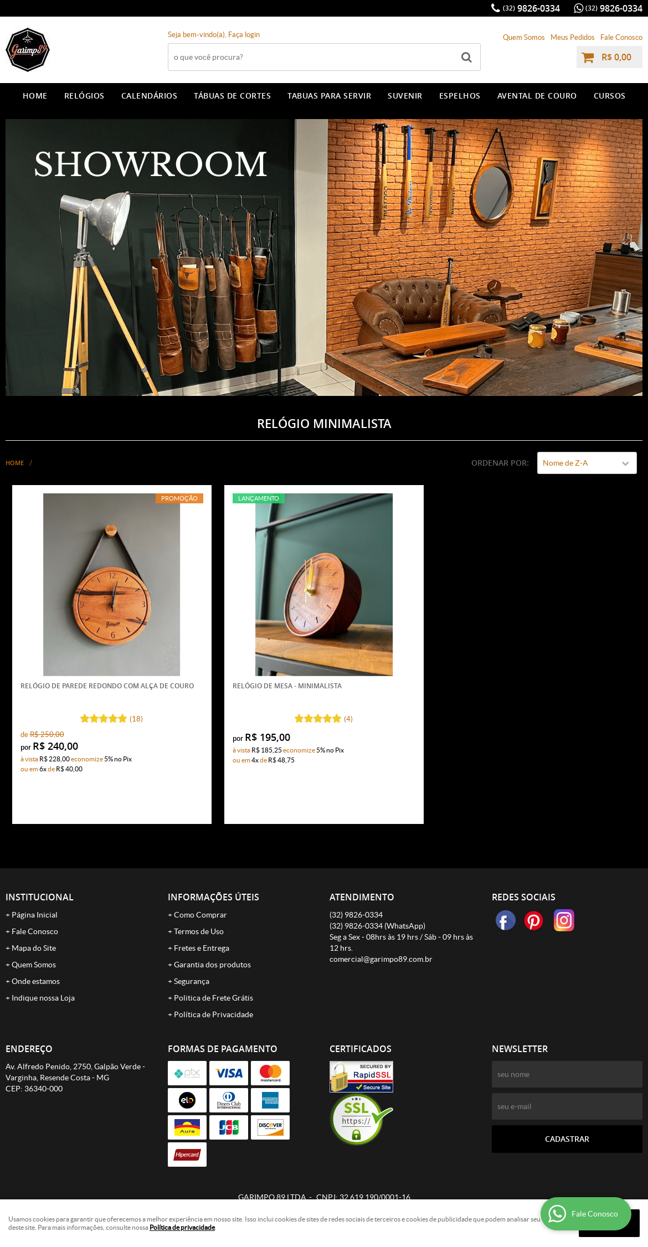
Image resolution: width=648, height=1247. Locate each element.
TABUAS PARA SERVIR (329, 95)
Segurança (191, 981)
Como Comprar (200, 914)
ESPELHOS (460, 95)
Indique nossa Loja (43, 997)
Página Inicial (35, 914)
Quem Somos (524, 37)
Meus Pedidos (573, 37)
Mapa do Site (34, 948)
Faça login (244, 34)
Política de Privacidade (213, 1014)
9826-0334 (531, 8)
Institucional (40, 897)
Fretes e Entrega (201, 948)
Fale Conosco (621, 37)
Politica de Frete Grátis (213, 997)
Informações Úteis (213, 897)
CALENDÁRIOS (149, 95)
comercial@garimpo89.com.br (381, 959)
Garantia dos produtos (212, 964)
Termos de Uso (199, 931)
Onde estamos (36, 981)
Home (35, 95)
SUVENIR (405, 95)
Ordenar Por (499, 462)
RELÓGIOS (84, 95)
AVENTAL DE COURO (537, 95)
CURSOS (610, 95)
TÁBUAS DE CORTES (232, 95)
